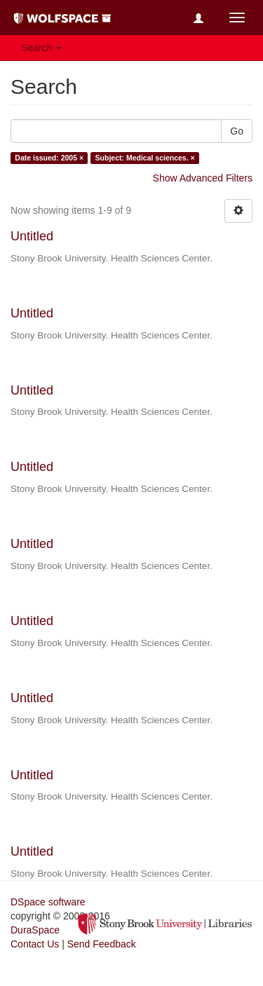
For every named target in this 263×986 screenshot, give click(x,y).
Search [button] (41, 47)
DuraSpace (35, 930)
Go (236, 131)
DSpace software (48, 902)
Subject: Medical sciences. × (145, 157)
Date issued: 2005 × (49, 157)
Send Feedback (101, 944)
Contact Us (35, 944)
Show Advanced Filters (202, 178)
